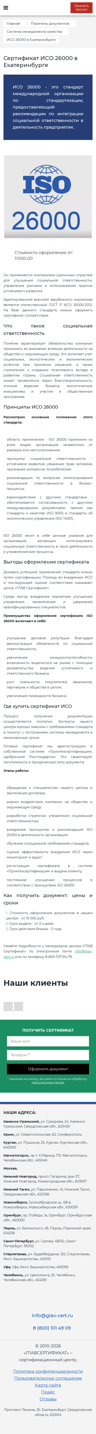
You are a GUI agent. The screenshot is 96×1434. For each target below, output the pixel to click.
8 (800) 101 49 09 (52, 1328)
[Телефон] (48, 1055)
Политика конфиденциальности (48, 1371)
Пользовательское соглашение (48, 1378)
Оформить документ (48, 1069)
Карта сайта (48, 1385)
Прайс (48, 1392)
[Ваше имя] (48, 1041)
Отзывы (48, 1399)
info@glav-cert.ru (52, 1315)
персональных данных (48, 1082)
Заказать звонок (81, 8)
